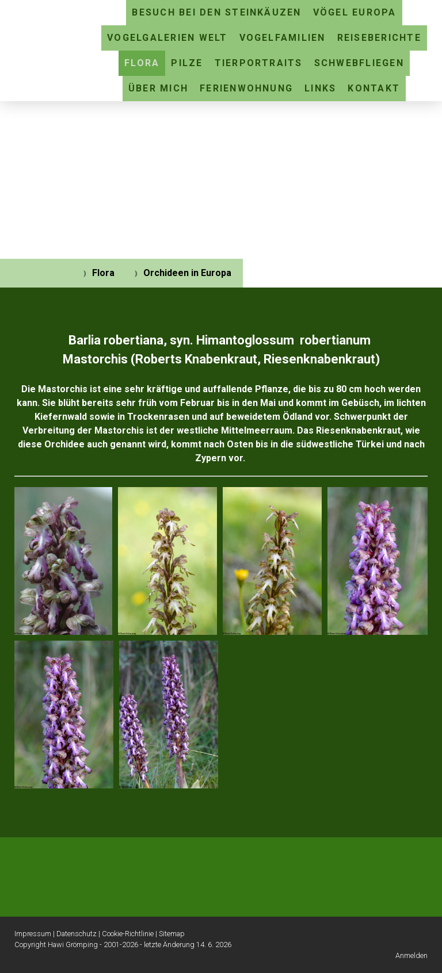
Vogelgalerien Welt (167, 37)
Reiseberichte (379, 37)
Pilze (187, 63)
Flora (141, 63)
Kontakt (374, 88)
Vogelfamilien (282, 37)
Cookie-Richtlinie (128, 933)
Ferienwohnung (246, 88)
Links (320, 88)
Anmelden (411, 955)
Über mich (158, 88)
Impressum (32, 933)
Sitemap (172, 933)
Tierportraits (259, 63)
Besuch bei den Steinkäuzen (216, 12)
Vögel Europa (355, 12)
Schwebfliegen (359, 63)
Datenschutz (76, 933)
